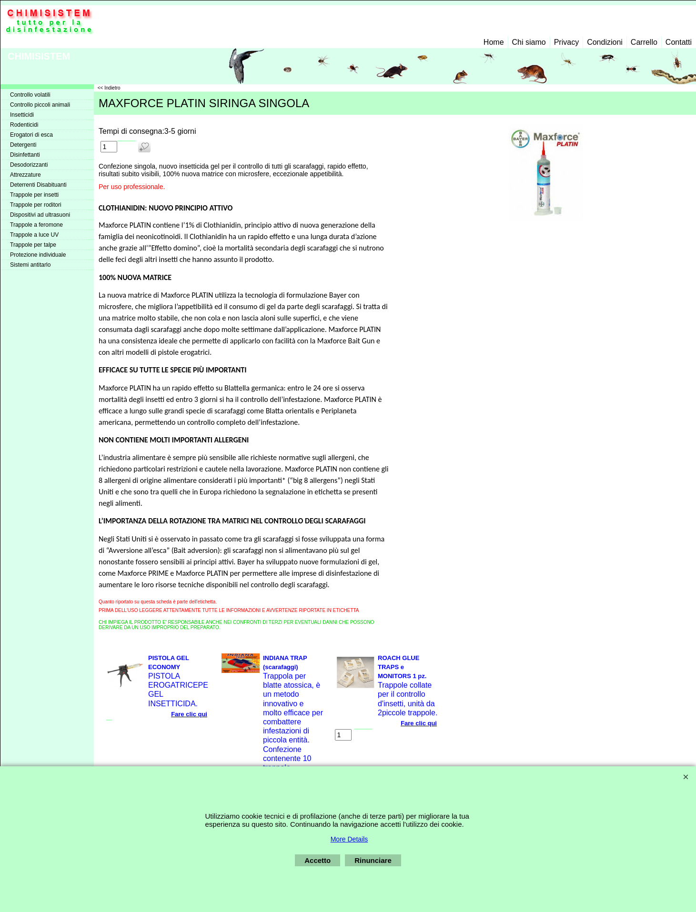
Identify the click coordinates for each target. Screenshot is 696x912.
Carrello (644, 42)
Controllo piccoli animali (40, 104)
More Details (349, 839)
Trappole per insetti (34, 194)
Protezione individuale (38, 254)
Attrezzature (25, 174)
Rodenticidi (24, 124)
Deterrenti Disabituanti (38, 184)
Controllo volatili (30, 94)
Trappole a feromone (36, 224)
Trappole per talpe (33, 244)
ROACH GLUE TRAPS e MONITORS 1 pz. (402, 667)
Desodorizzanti (29, 164)
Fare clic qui (189, 714)
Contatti (679, 42)
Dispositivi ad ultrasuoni (40, 214)
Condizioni (605, 42)
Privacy (566, 42)
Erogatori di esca (31, 134)
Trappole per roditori (35, 204)
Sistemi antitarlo (30, 264)
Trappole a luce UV (34, 234)
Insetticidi (22, 114)
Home (494, 42)
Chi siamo (529, 42)
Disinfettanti (25, 154)
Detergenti (23, 144)
